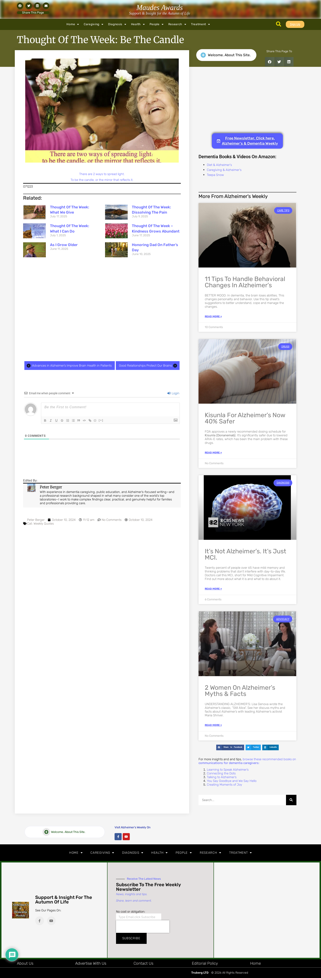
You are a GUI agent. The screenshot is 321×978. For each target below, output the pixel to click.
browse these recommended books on (247, 761)
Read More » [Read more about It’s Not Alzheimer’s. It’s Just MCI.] (213, 588)
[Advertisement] (102, 310)
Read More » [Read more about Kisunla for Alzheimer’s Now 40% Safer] (213, 452)
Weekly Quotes (44, 523)
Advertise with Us (90, 963)
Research (177, 24)
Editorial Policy (205, 963)
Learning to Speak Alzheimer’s (228, 769)
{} (97, 420)
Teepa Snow (215, 175)
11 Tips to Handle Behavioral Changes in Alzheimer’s (245, 282)
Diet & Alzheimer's (219, 165)
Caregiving (94, 24)
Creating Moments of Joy (224, 784)
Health (138, 24)
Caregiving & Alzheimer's (224, 170)
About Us (25, 963)
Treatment (200, 24)
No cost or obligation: (130, 911)
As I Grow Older (64, 245)
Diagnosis (117, 24)
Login (173, 393)
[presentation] (142, 926)
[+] (103, 420)
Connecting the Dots (221, 773)
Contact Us (143, 963)
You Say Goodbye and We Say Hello (231, 781)
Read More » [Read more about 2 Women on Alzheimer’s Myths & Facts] (213, 725)
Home (72, 24)
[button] (20, 5)
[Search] (291, 800)
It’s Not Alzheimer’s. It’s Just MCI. (245, 554)
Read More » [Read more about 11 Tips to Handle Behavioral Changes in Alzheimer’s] (213, 316)
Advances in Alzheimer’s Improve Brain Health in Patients (68, 365)
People (157, 24)
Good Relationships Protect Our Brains (149, 365)
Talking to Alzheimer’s (221, 777)
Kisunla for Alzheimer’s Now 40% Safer (245, 418)
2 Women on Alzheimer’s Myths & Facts (240, 691)
